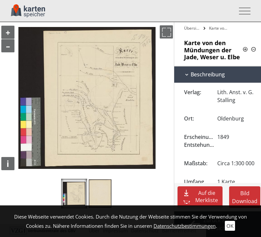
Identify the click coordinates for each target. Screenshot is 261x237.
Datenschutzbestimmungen (185, 226)
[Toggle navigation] (242, 11)
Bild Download (244, 197)
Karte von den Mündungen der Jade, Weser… (220, 28)
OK (229, 226)
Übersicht (193, 28)
